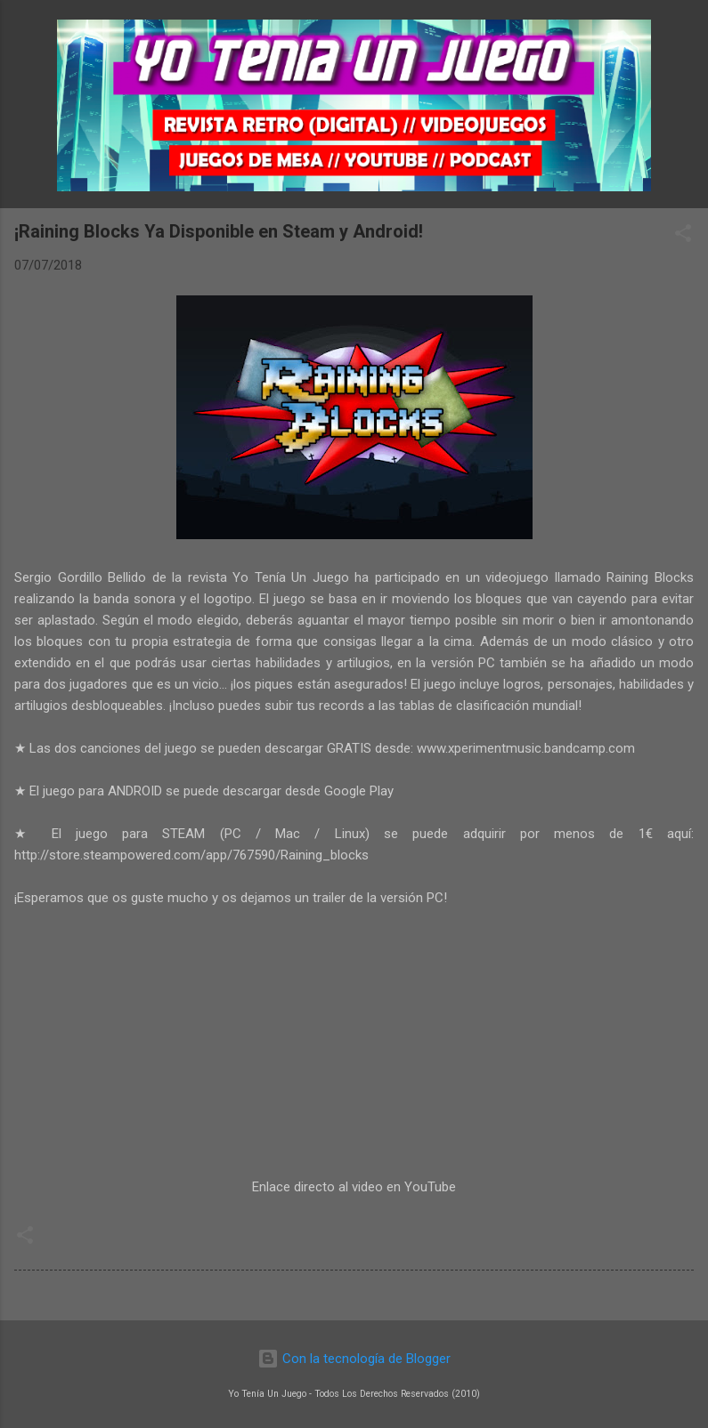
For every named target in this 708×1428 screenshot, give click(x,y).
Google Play (359, 791)
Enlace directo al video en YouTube (354, 1187)
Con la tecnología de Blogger (354, 1359)
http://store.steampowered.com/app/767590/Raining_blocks (191, 855)
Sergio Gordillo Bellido (80, 577)
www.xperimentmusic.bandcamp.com (526, 748)
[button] (683, 236)
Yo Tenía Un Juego (290, 577)
